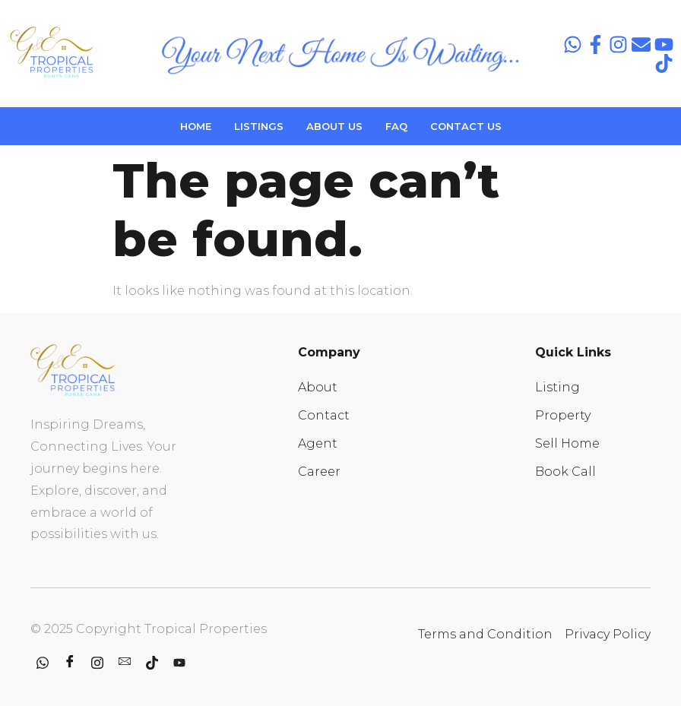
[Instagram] (97, 663)
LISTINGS (258, 126)
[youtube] (179, 663)
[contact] (124, 663)
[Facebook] (70, 663)
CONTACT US (466, 126)
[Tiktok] (152, 663)
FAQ (396, 126)
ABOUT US (334, 126)
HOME (195, 126)
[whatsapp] (42, 663)
